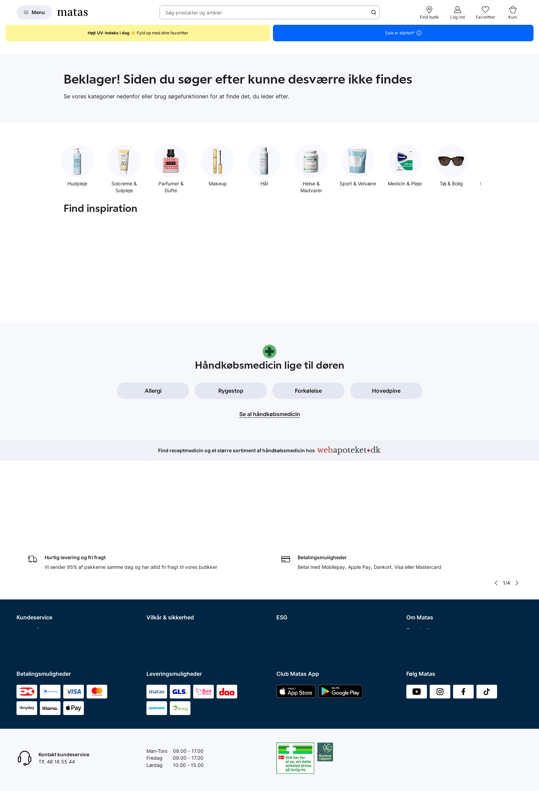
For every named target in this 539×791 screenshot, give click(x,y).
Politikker (286, 574)
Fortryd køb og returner (42, 565)
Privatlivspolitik (163, 565)
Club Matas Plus (34, 628)
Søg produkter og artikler (193, 12)
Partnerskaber (292, 556)
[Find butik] (429, 12)
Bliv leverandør (423, 646)
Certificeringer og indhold (304, 565)
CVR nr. (414, 637)
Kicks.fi (414, 628)
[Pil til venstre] (496, 500)
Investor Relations (426, 556)
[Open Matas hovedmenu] (34, 12)
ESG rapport (290, 583)
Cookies (155, 574)
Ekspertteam (30, 610)
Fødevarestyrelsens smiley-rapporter (187, 583)
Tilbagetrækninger (37, 601)
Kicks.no (415, 619)
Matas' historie (422, 592)
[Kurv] (512, 12)
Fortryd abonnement (39, 583)
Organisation (420, 548)
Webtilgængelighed (168, 601)
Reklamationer (32, 574)
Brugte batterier (164, 592)
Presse (413, 574)
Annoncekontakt (424, 583)
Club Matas (29, 619)
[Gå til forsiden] (72, 12)
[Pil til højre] (517, 500)
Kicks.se (415, 610)
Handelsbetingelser (168, 548)
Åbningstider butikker (40, 592)
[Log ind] (458, 12)
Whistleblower (422, 565)
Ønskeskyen (30, 637)
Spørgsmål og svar (37, 548)
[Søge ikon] (373, 12)
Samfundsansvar (295, 548)
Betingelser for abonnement (177, 556)
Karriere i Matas (423, 601)
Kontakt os (28, 556)
